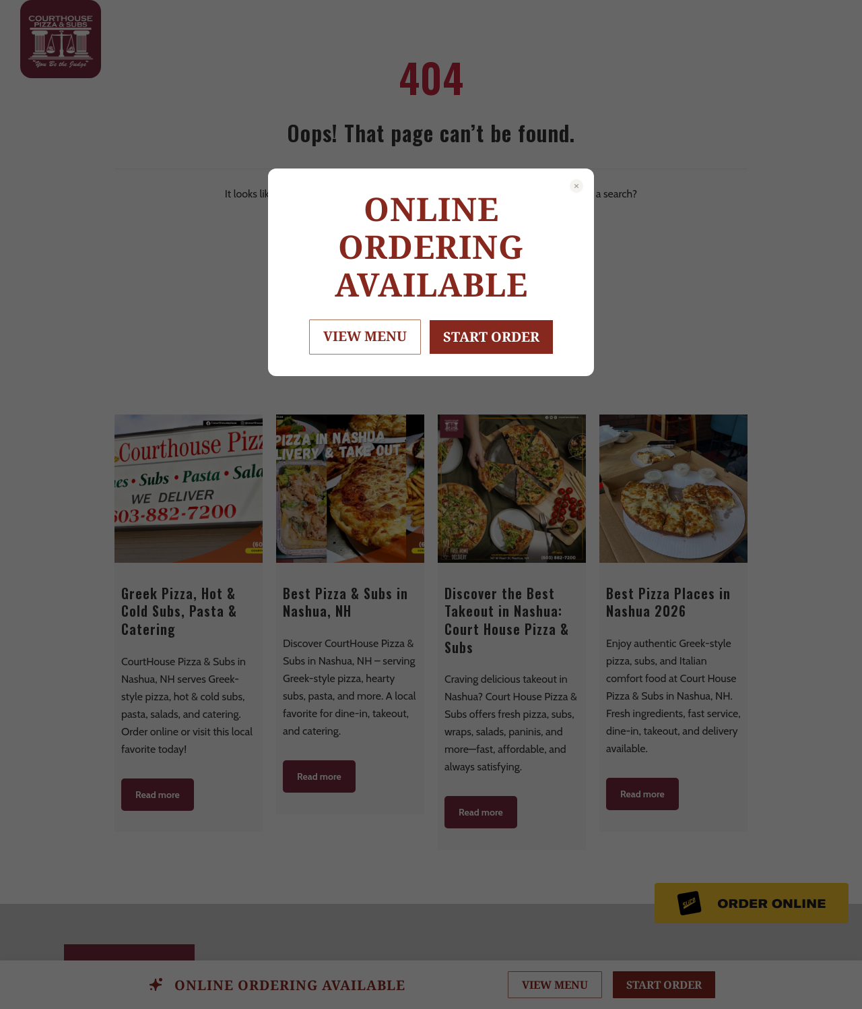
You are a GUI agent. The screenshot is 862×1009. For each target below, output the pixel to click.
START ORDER (491, 337)
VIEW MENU (365, 336)
